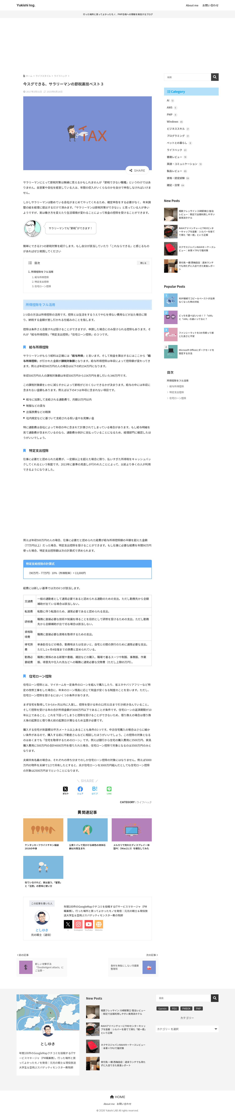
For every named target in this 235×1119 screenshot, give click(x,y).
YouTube (89, 934)
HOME (117, 1101)
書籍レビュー (177, 158)
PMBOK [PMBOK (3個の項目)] (186, 1013)
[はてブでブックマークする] (95, 790)
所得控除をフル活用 (42, 271)
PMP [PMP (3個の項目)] (198, 1013)
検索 (215, 77)
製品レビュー (177, 173)
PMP (172, 115)
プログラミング (179, 137)
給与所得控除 (42, 277)
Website (99, 934)
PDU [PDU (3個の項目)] (174, 1013)
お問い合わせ (124, 1108)
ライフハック (144, 802)
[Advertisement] (118, 44)
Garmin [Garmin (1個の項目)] (162, 1013)
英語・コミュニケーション (185, 166)
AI (171, 100)
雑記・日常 (176, 187)
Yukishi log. (26, 5)
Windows (175, 122)
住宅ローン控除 (43, 286)
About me (109, 1108)
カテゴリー (187, 1022)
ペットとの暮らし (180, 144)
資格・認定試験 (179, 180)
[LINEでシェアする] (109, 790)
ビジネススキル (179, 129)
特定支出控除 (42, 281)
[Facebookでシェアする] (80, 790)
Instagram (78, 934)
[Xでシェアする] (66, 790)
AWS (172, 108)
